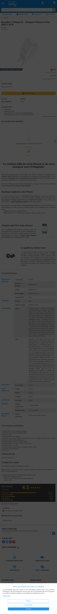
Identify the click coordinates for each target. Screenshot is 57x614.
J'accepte (28, 609)
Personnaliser (28, 605)
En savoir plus (6, 596)
